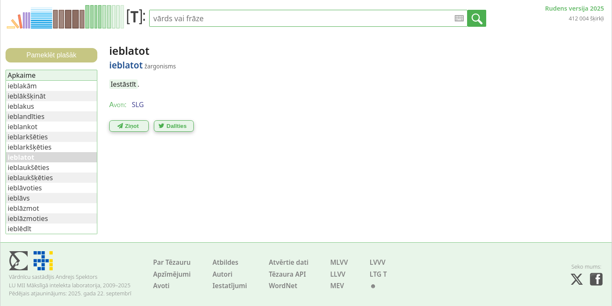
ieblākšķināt (27, 96)
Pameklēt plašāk (51, 55)
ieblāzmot (23, 208)
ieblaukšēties (28, 167)
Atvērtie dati (288, 262)
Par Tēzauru (171, 262)
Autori (222, 274)
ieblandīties (26, 116)
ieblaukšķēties (30, 177)
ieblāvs (19, 198)
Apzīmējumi (172, 274)
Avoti (161, 285)
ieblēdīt (19, 228)
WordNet (283, 285)
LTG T (378, 274)
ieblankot (22, 126)
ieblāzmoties (28, 218)
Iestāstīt (123, 84)
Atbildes (225, 262)
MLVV (339, 262)
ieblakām (22, 86)
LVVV (377, 262)
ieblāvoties (25, 188)
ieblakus (21, 106)
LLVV (338, 274)
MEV (337, 285)
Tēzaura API (287, 274)
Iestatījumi (229, 285)
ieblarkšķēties (29, 147)
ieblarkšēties (28, 137)
